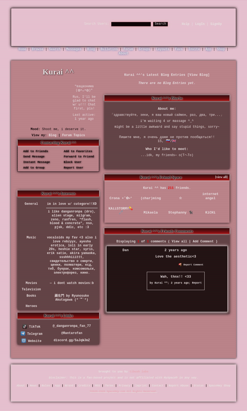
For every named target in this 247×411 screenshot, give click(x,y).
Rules (46, 385)
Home (22, 49)
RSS (97, 385)
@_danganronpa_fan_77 (72, 326)
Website (31, 341)
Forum (128, 49)
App (208, 49)
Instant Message (35, 162)
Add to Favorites (76, 151)
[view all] (221, 177)
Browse (37, 49)
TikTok (32, 327)
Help (185, 24)
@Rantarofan (71, 333)
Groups (144, 49)
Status (199, 385)
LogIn (200, 24)
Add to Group (32, 167)
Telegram (31, 334)
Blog (91, 49)
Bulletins (109, 49)
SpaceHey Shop (220, 385)
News (33, 385)
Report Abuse (179, 385)
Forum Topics (73, 135)
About (123, 54)
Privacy (124, 385)
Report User (71, 167)
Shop (221, 49)
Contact (158, 385)
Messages (74, 49)
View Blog (198, 75)
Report (197, 283)
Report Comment (191, 265)
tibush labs (139, 371)
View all (179, 242)
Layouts (162, 49)
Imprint (141, 385)
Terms (109, 385)
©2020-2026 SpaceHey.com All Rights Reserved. (123, 391)
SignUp (216, 24)
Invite (194, 49)
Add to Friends (34, 151)
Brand (69, 385)
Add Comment (203, 242)
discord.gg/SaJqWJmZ (72, 340)
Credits (84, 385)
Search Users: (96, 24)
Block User (71, 162)
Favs (179, 49)
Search (160, 24)
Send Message (32, 156)
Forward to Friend (77, 156)
